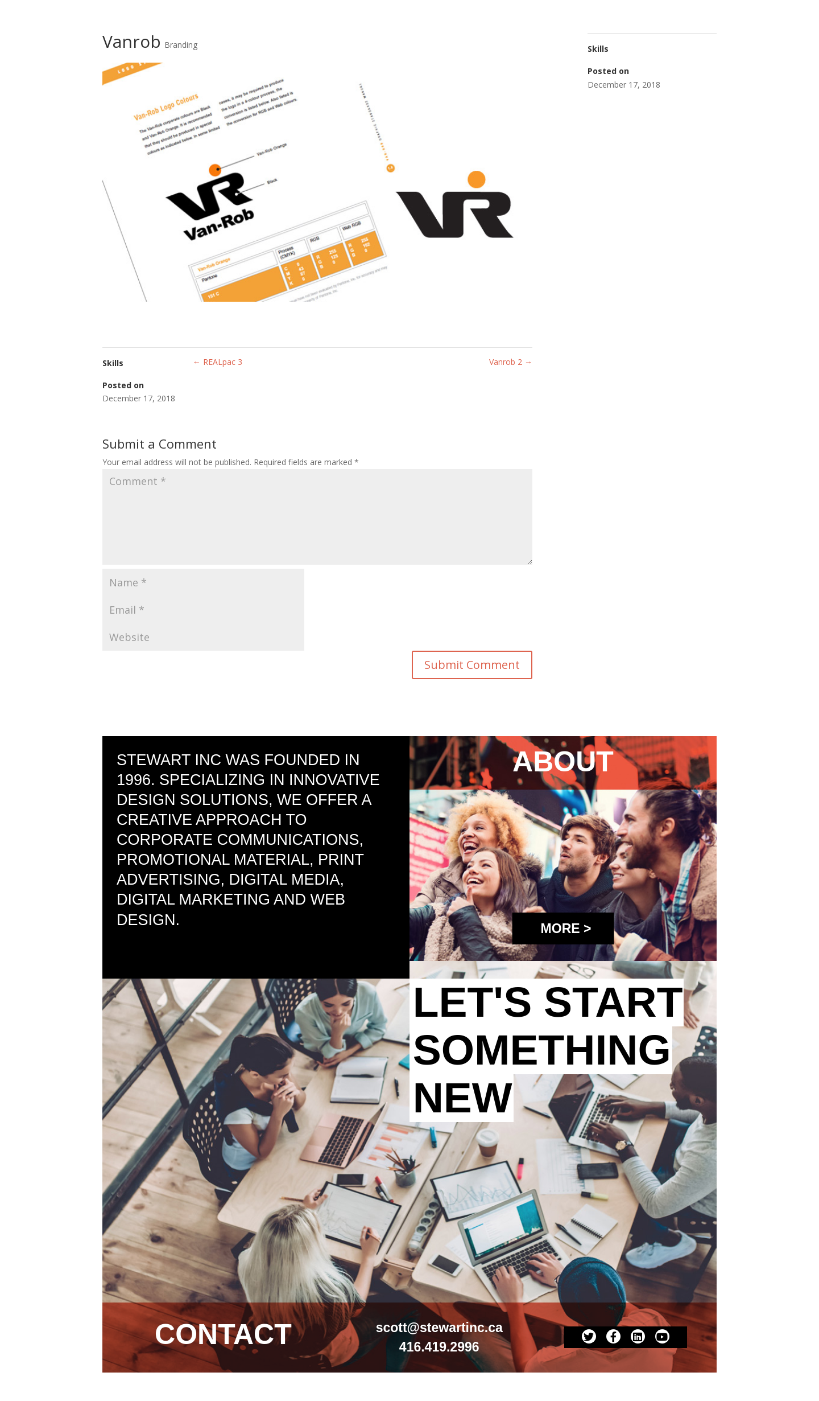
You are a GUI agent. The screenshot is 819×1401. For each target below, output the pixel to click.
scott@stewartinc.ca (439, 1327)
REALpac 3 (217, 361)
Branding (180, 44)
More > (566, 928)
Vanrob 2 (510, 361)
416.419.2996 (439, 1347)
